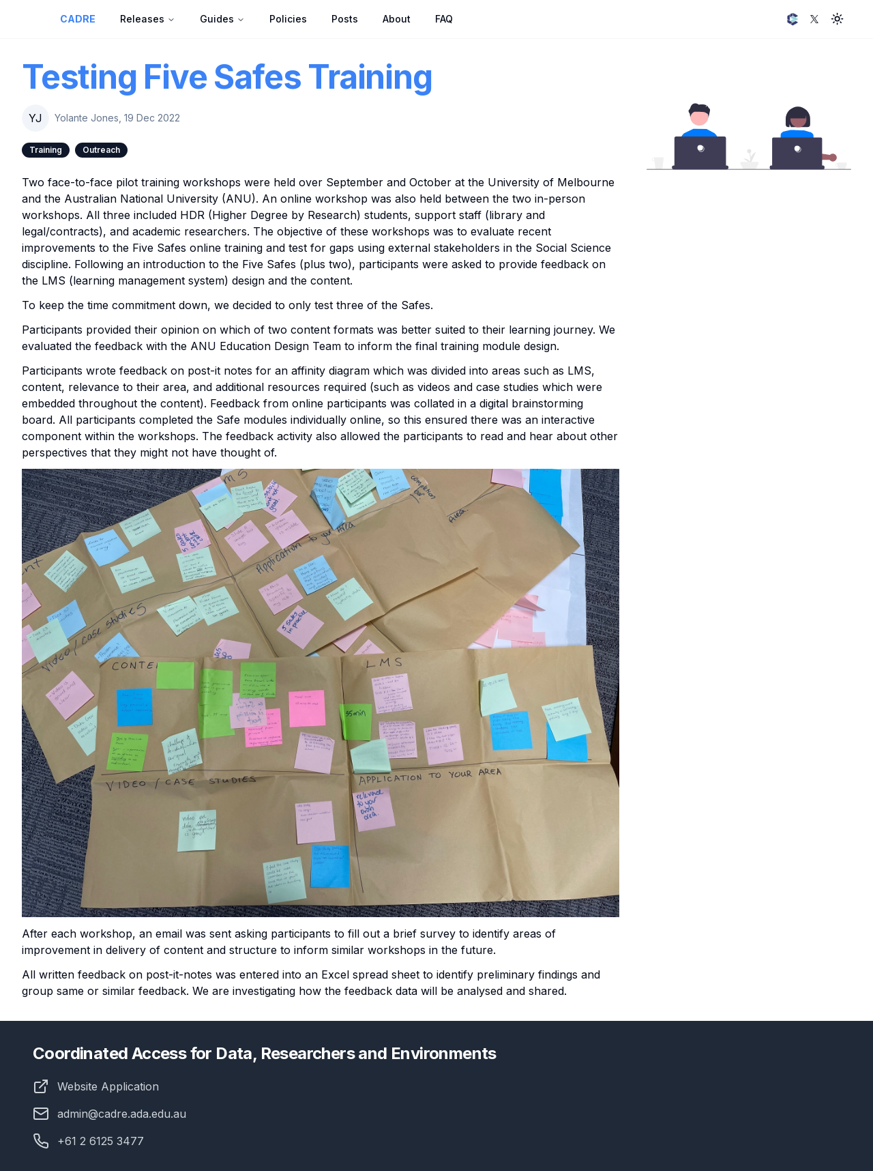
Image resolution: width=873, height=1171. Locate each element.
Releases (147, 19)
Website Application (108, 1086)
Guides (222, 19)
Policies (288, 19)
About (397, 19)
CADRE (77, 19)
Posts (344, 19)
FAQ (444, 19)
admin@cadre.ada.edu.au (109, 1113)
